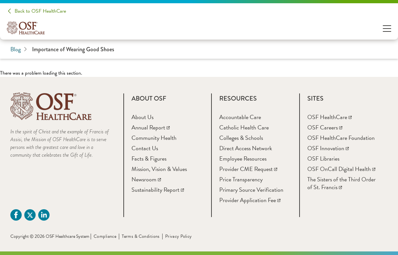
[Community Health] (153, 137)
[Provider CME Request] (248, 168)
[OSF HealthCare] (329, 117)
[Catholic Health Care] (244, 127)
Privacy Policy (178, 236)
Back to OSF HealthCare (40, 11)
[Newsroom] (146, 179)
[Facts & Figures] (148, 158)
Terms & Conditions (141, 236)
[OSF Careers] (324, 127)
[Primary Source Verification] (251, 189)
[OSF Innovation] (328, 148)
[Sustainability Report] (157, 189)
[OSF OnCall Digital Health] (341, 168)
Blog (18, 49)
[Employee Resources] (243, 158)
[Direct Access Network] (245, 148)
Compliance (105, 236)
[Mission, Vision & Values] (159, 168)
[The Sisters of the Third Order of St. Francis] (341, 183)
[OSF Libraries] (323, 158)
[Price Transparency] (241, 179)
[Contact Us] (144, 148)
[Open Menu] (387, 28)
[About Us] (142, 117)
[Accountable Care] (240, 117)
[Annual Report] (150, 127)
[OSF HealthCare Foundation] (341, 137)
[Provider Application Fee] (249, 200)
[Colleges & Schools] (241, 137)
